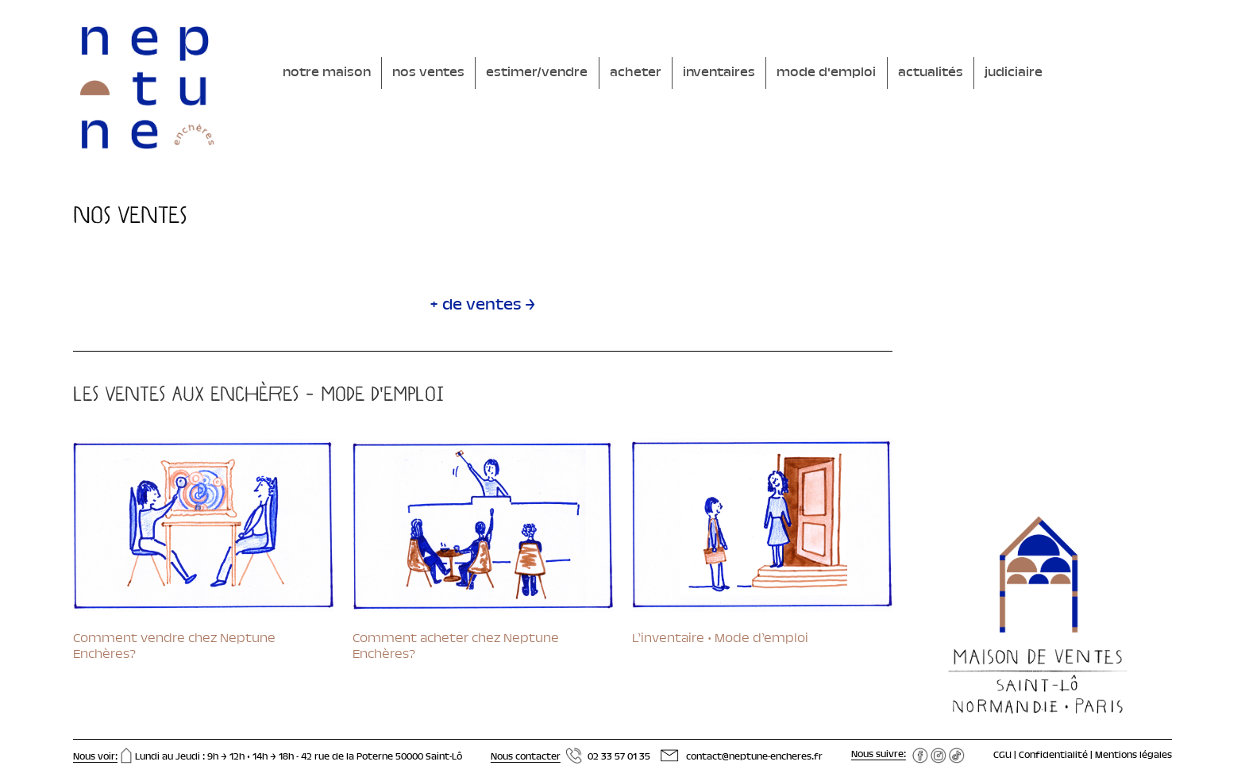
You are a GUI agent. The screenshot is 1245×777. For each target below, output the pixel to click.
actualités (930, 73)
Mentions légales (1133, 755)
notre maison (327, 73)
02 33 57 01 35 (619, 757)
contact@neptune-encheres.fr (754, 757)
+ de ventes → (483, 306)
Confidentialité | (1057, 755)
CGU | (1006, 755)
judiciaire (1014, 73)
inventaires (719, 73)
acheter (635, 73)
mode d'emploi (826, 73)
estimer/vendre (537, 73)
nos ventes (428, 73)
